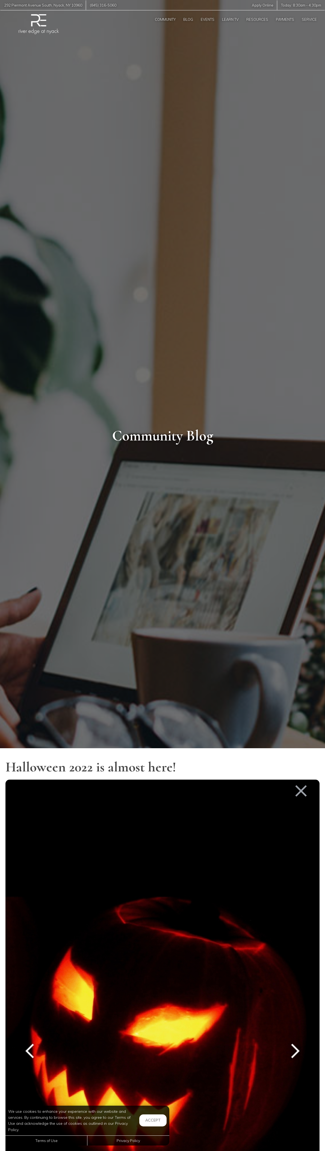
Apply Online (262, 5)
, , (43, 5)
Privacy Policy (128, 1140)
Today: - (301, 5)
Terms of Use (46, 1140)
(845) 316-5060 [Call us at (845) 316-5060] (103, 5)
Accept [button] (153, 1120)
